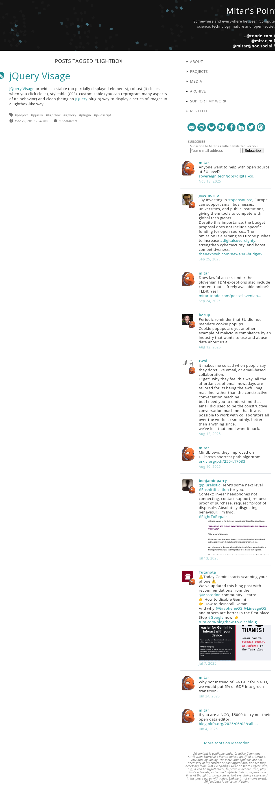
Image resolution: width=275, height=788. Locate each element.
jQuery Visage (39, 75)
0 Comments (68, 121)
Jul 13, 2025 (209, 558)
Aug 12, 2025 (210, 347)
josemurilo (209, 195)
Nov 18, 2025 (210, 181)
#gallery (70, 115)
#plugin (85, 115)
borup (204, 314)
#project (21, 115)
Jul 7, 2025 (208, 663)
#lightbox (53, 115)
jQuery (81, 98)
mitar (204, 162)
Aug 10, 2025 (210, 466)
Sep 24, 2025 (210, 300)
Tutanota (207, 572)
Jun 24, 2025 (209, 696)
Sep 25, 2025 (210, 259)
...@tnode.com (257, 35)
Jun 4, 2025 (208, 728)
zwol (203, 360)
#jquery (37, 115)
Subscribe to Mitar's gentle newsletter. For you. (224, 146)
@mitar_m (261, 40)
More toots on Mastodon (227, 742)
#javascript (102, 115)
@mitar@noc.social (252, 46)
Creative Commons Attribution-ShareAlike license (224, 755)
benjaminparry (213, 480)
